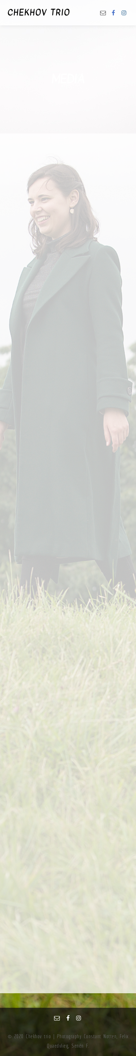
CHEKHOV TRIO (38, 13)
